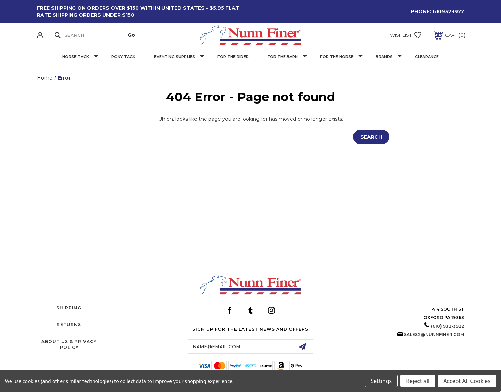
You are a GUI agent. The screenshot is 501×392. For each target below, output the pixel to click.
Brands (389, 56)
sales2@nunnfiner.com (434, 334)
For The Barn (287, 56)
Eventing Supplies (179, 56)
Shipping (68, 307)
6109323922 (448, 11)
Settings (381, 381)
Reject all (417, 381)
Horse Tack (80, 56)
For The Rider (233, 56)
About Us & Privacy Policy (69, 344)
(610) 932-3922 (447, 326)
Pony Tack (123, 56)
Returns (69, 324)
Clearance (427, 56)
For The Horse (341, 56)
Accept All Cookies (467, 381)
